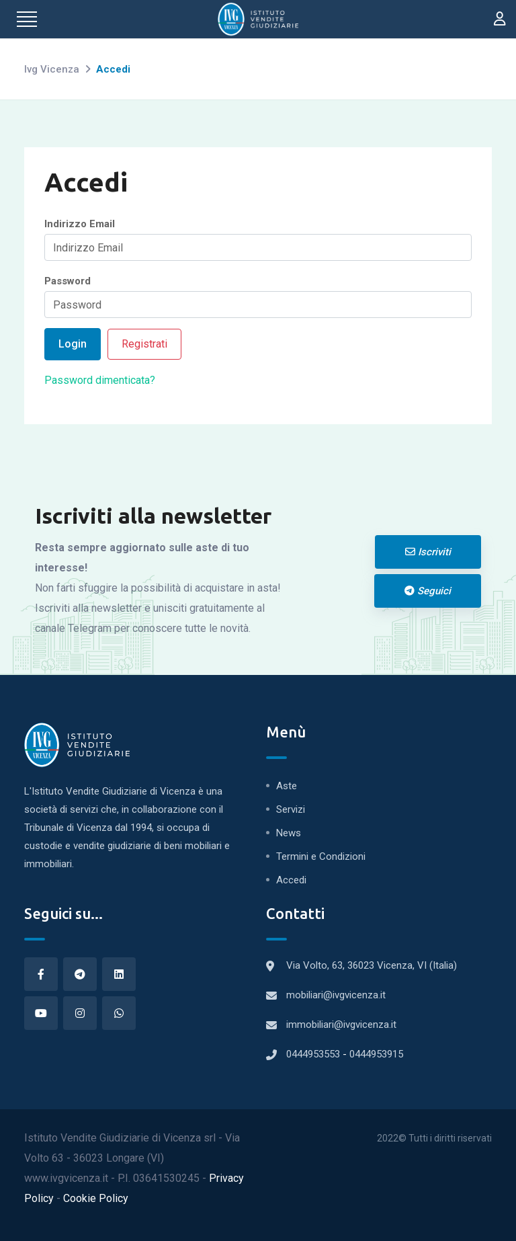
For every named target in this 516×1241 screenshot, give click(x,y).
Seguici (427, 591)
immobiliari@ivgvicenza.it (341, 1024)
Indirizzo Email (79, 224)
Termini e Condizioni (321, 856)
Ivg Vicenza (51, 69)
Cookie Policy (95, 1198)
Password (67, 281)
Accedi (291, 880)
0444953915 (376, 1054)
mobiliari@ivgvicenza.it (336, 995)
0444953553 (314, 1054)
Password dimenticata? (99, 380)
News (288, 833)
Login (72, 343)
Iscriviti (428, 552)
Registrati (144, 343)
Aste (286, 786)
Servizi (290, 809)
